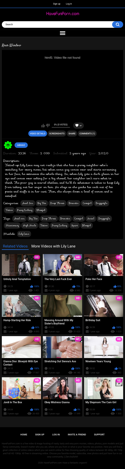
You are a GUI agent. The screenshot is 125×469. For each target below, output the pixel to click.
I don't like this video (48, 125)
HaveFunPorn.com (53, 463)
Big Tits (42, 203)
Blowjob (41, 210)
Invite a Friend (77, 434)
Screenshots (57, 133)
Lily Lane (24, 234)
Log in (69, 4)
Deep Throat (57, 203)
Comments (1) (87, 133)
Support (99, 434)
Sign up (56, 4)
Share (72, 133)
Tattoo (9, 210)
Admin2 (21, 145)
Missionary (12, 225)
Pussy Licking (24, 210)
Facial (90, 218)
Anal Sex (27, 203)
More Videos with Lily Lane (53, 246)
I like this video (43, 125)
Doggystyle (101, 203)
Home (23, 434)
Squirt (74, 225)
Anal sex (19, 218)
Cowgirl (87, 203)
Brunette (73, 203)
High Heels (29, 225)
